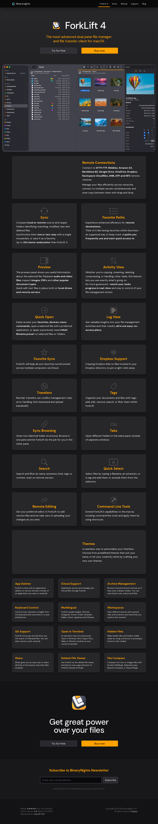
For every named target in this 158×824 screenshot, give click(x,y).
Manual (124, 4)
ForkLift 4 (104, 4)
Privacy (134, 811)
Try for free (58, 50)
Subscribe (110, 780)
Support (135, 4)
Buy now (99, 50)
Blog (144, 4)
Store (114, 4)
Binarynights (21, 3)
